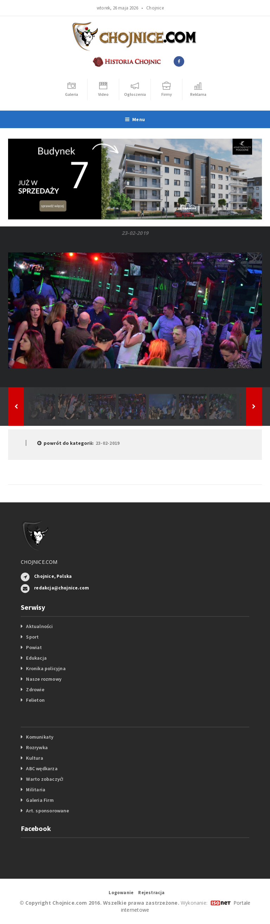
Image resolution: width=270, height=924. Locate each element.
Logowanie (121, 893)
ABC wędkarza (42, 768)
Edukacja (36, 658)
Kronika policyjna (46, 668)
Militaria (35, 789)
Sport (32, 637)
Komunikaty (39, 737)
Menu (135, 119)
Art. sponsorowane (47, 810)
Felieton (35, 700)
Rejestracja (151, 893)
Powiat (34, 647)
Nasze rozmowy (44, 679)
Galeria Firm (40, 800)
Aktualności (39, 626)
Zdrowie (35, 689)
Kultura (34, 758)
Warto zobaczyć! (44, 779)
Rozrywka (37, 747)
